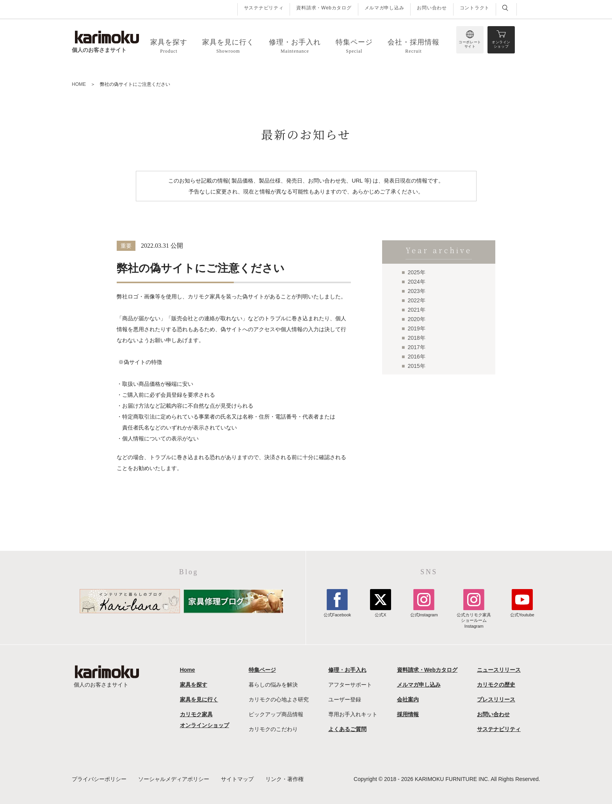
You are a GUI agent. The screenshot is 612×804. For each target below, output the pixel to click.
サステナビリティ (264, 7)
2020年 (416, 319)
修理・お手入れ (347, 670)
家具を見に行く (199, 699)
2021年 (416, 310)
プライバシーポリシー (99, 779)
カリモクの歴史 (496, 685)
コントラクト (474, 7)
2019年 (416, 328)
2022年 (416, 300)
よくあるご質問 (347, 729)
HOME (79, 84)
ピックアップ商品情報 (276, 714)
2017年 (416, 347)
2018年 (416, 338)
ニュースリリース (499, 670)
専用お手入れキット (352, 714)
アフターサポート (350, 685)
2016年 (416, 356)
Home (187, 670)
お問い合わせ (432, 7)
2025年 (416, 272)
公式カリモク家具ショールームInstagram (474, 617)
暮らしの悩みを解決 (273, 685)
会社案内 (408, 699)
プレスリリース (496, 699)
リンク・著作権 (284, 779)
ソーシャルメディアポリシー (173, 779)
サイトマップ (237, 779)
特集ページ (262, 670)
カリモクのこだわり (273, 729)
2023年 (416, 291)
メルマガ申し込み (384, 7)
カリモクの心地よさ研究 (279, 699)
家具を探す (193, 685)
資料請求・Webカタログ (323, 7)
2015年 (416, 366)
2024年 (416, 282)
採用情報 (408, 714)
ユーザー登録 (344, 699)
